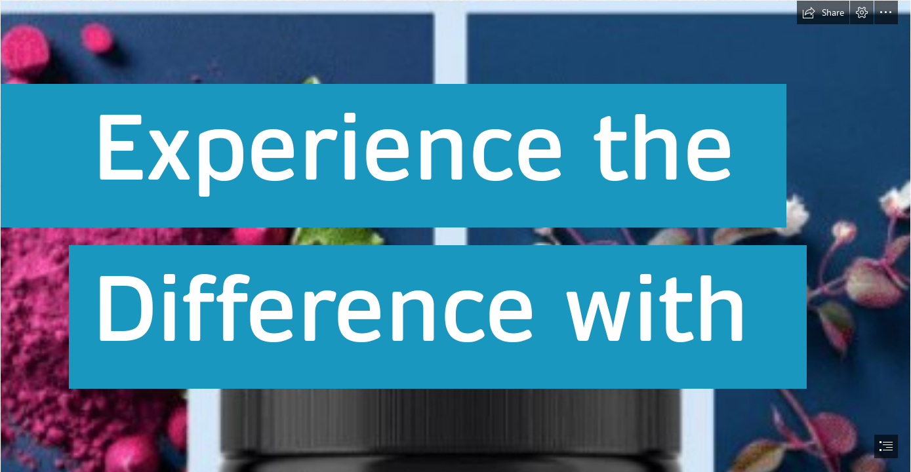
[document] (455, 236)
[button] (823, 12)
